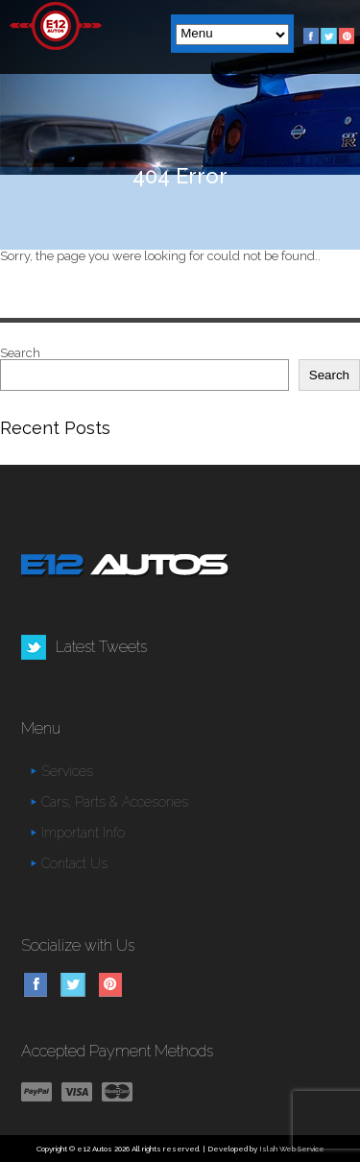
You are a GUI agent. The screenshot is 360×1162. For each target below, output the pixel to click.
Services (67, 771)
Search (20, 353)
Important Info (83, 832)
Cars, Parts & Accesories (114, 802)
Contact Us (74, 863)
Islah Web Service (291, 1148)
